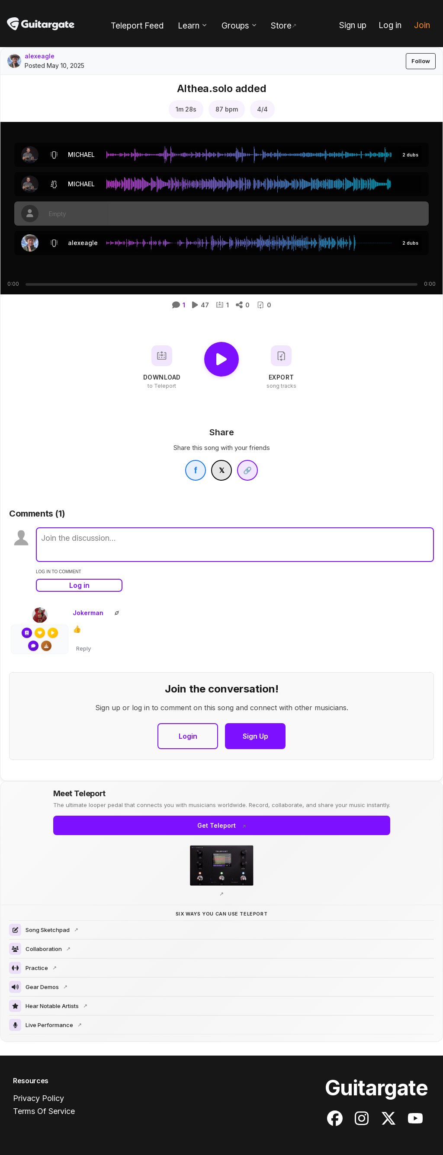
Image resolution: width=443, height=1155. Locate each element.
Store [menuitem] (281, 26)
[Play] (221, 359)
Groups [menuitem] (235, 26)
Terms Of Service (44, 1111)
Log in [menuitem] (390, 25)
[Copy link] (247, 470)
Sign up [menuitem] (352, 25)
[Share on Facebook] (195, 470)
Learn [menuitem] (188, 26)
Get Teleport (216, 825)
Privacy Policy (38, 1098)
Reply (83, 648)
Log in (79, 585)
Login (188, 736)
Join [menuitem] (422, 25)
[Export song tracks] (281, 367)
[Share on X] (221, 470)
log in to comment (58, 571)
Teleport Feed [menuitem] (137, 26)
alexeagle (40, 56)
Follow (420, 60)
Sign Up (255, 736)
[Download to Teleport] (162, 367)
